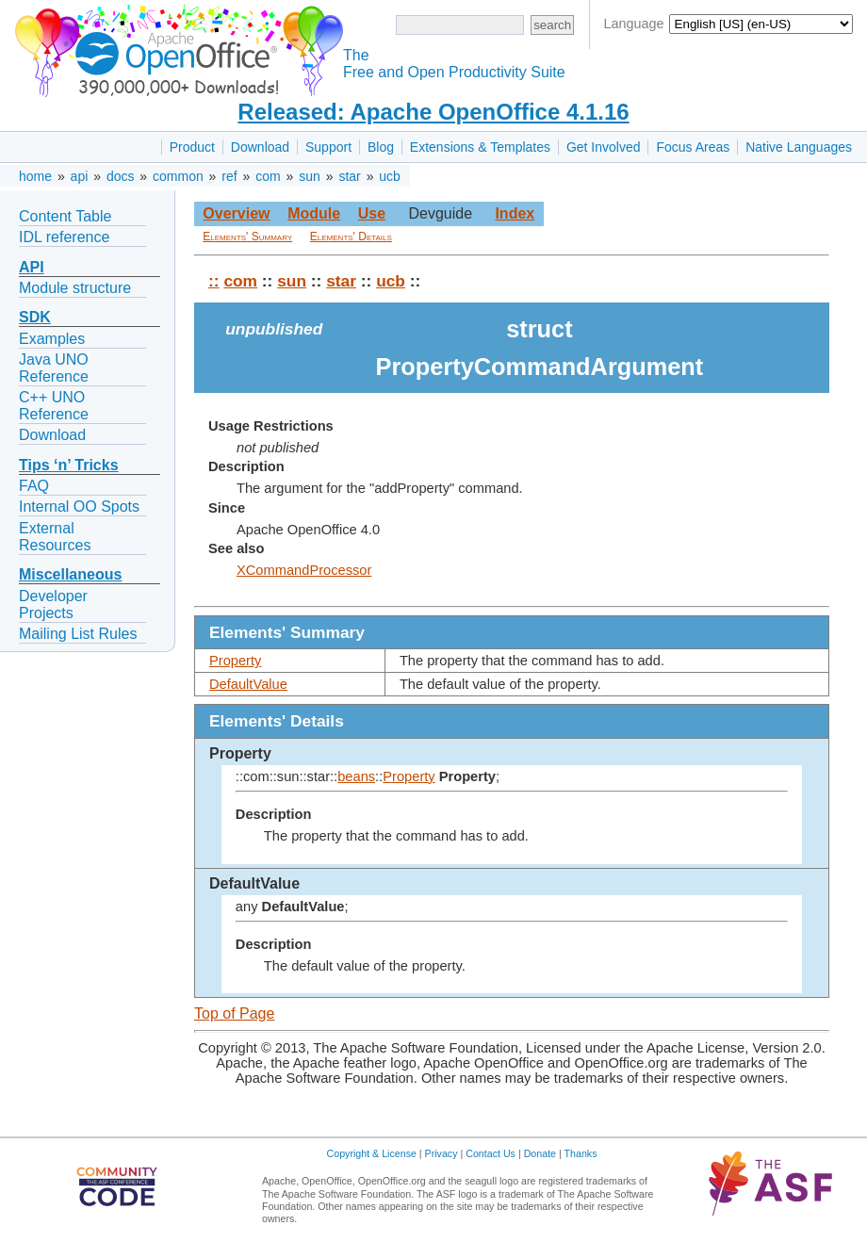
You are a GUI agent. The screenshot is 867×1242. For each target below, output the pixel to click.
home (35, 176)
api (80, 176)
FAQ (34, 486)
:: (214, 280)
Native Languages (798, 147)
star (349, 176)
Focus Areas (692, 147)
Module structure (75, 288)
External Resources (54, 536)
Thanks (580, 1153)
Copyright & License (372, 1153)
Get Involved (603, 147)
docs (120, 176)
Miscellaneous (70, 574)
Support (328, 147)
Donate (540, 1153)
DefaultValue (248, 684)
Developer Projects (53, 604)
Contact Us (490, 1153)
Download (260, 147)
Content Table (65, 216)
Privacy (441, 1153)
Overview (236, 213)
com (267, 176)
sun (309, 176)
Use (371, 213)
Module (313, 213)
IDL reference (64, 237)
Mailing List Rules (78, 634)
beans (356, 776)
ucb (390, 176)
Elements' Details (351, 236)
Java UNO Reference (54, 367)
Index (514, 213)
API (31, 267)
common (178, 176)
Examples (52, 339)
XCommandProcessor (304, 570)
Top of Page (234, 1013)
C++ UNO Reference (54, 405)
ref (229, 176)
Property (235, 660)
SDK (35, 317)
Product (192, 147)
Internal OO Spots (79, 506)
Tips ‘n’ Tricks (69, 465)
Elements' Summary (247, 236)
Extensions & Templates (480, 147)
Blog (381, 147)
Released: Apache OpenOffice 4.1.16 (433, 111)
